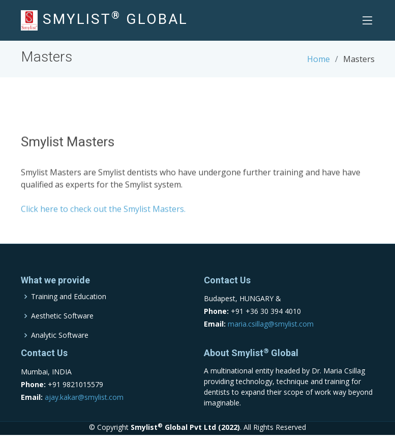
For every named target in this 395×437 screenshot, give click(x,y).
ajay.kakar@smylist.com (84, 397)
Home (318, 59)
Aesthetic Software (62, 315)
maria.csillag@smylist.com (271, 324)
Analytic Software (59, 335)
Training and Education (68, 296)
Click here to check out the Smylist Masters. (103, 211)
